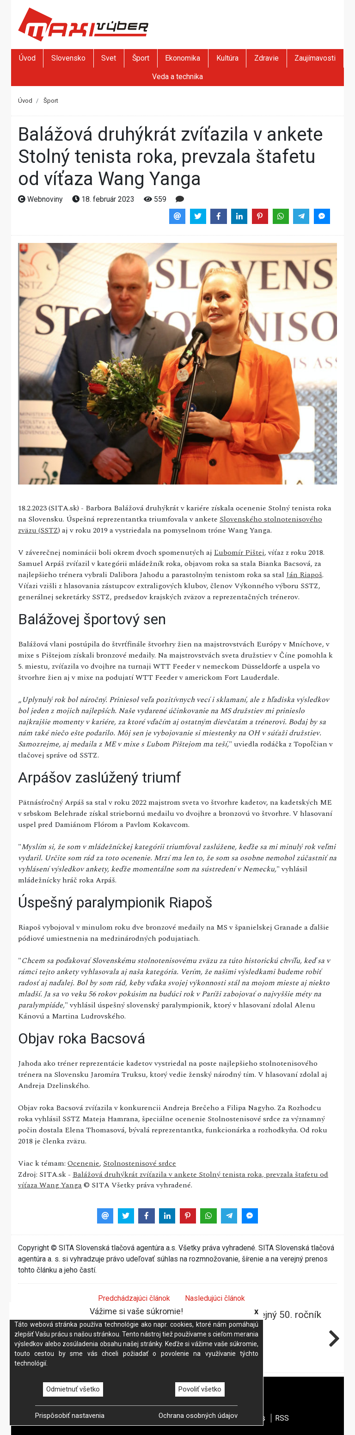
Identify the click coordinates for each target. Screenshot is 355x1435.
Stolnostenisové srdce (139, 1163)
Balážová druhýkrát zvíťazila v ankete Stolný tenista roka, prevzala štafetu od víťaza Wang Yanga (173, 1180)
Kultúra (227, 58)
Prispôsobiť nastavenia (69, 1415)
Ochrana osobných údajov (198, 1415)
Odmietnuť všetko (73, 1389)
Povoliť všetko (199, 1389)
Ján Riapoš (304, 574)
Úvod (27, 58)
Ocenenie (83, 1163)
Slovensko (68, 58)
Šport (140, 58)
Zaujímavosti (315, 58)
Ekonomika (182, 58)
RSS (282, 1418)
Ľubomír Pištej (239, 552)
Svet (108, 58)
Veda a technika (177, 76)
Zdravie (266, 58)
